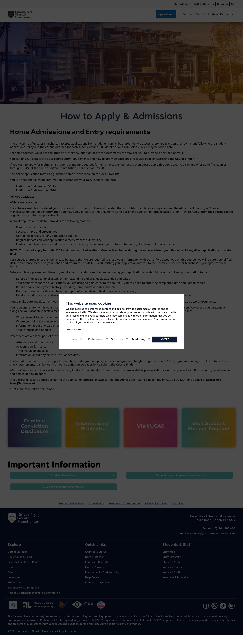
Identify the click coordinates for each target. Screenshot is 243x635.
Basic (74, 339)
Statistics (117, 339)
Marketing (139, 339)
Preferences (95, 339)
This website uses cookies (89, 304)
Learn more (73, 329)
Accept (164, 339)
